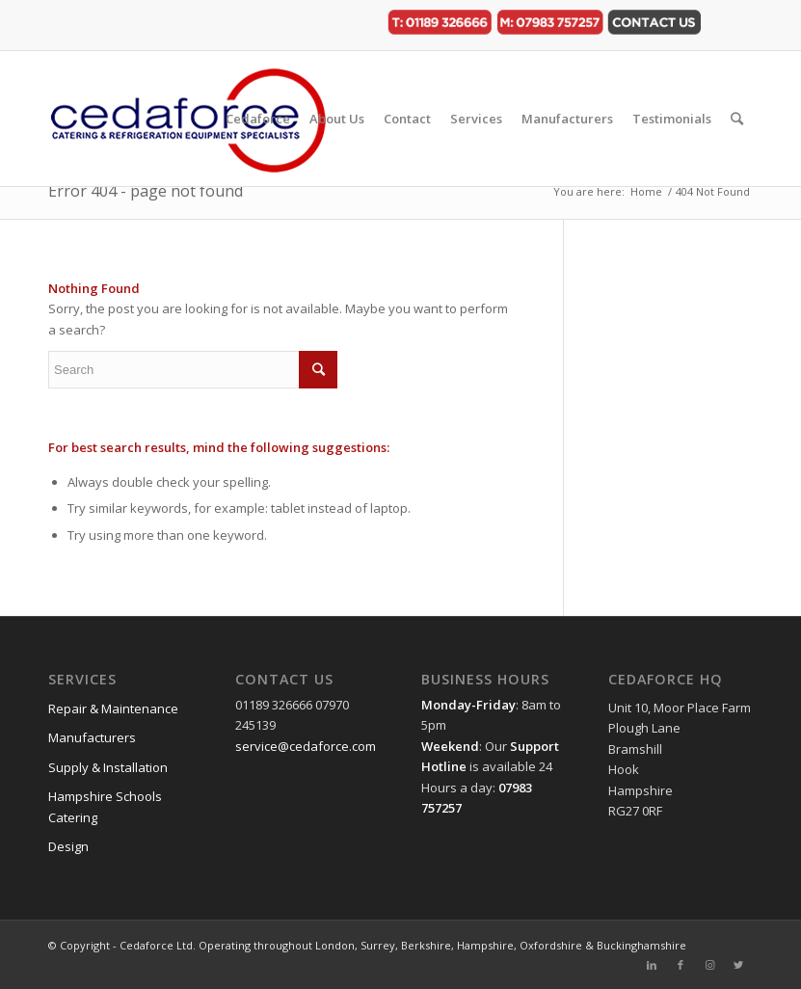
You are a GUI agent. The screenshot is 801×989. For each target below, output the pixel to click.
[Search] (737, 118)
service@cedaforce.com (305, 746)
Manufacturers (92, 737)
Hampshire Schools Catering (105, 806)
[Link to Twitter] (738, 964)
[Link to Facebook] (680, 964)
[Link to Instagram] (709, 964)
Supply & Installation (108, 767)
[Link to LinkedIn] (651, 964)
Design (68, 846)
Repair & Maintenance (113, 708)
